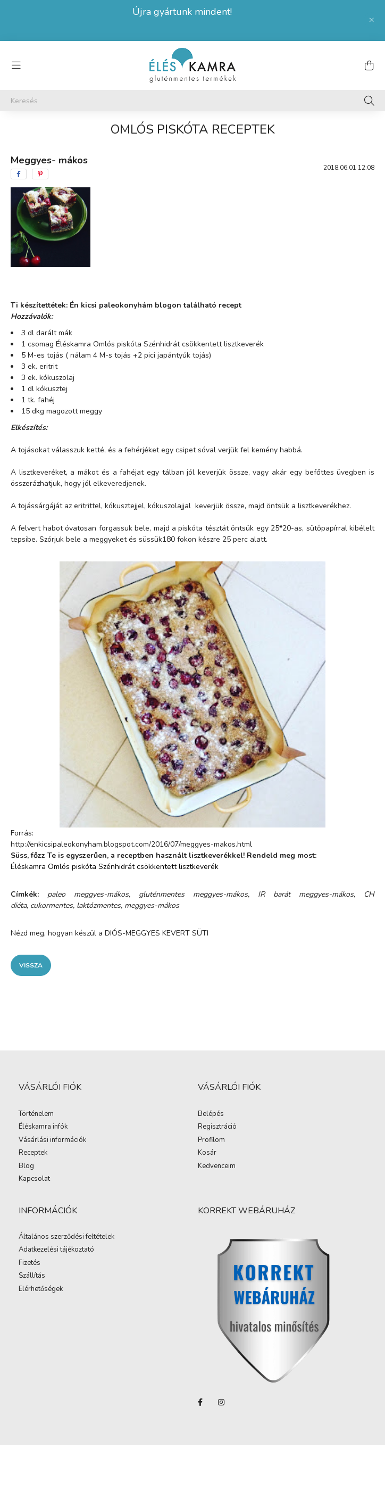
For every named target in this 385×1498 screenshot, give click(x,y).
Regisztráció (217, 1127)
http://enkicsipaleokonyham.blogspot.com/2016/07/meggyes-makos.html (131, 844)
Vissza (31, 965)
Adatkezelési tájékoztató (56, 1250)
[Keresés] (192, 100)
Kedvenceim (217, 1166)
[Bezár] (372, 20)
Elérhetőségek (41, 1289)
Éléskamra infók (43, 1127)
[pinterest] (40, 174)
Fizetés (29, 1263)
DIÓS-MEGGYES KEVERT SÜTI (156, 933)
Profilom (211, 1140)
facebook (200, 1402)
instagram (221, 1402)
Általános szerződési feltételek (66, 1237)
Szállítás (32, 1276)
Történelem (36, 1114)
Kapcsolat (34, 1179)
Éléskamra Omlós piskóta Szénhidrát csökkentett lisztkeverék (160, 344)
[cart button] (369, 65)
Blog (26, 1166)
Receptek (33, 1153)
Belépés (211, 1114)
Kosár (207, 1153)
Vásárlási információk (52, 1140)
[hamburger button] (16, 65)
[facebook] (19, 174)
